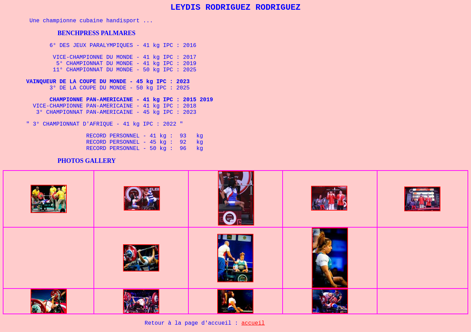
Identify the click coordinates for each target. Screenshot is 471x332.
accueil (253, 323)
